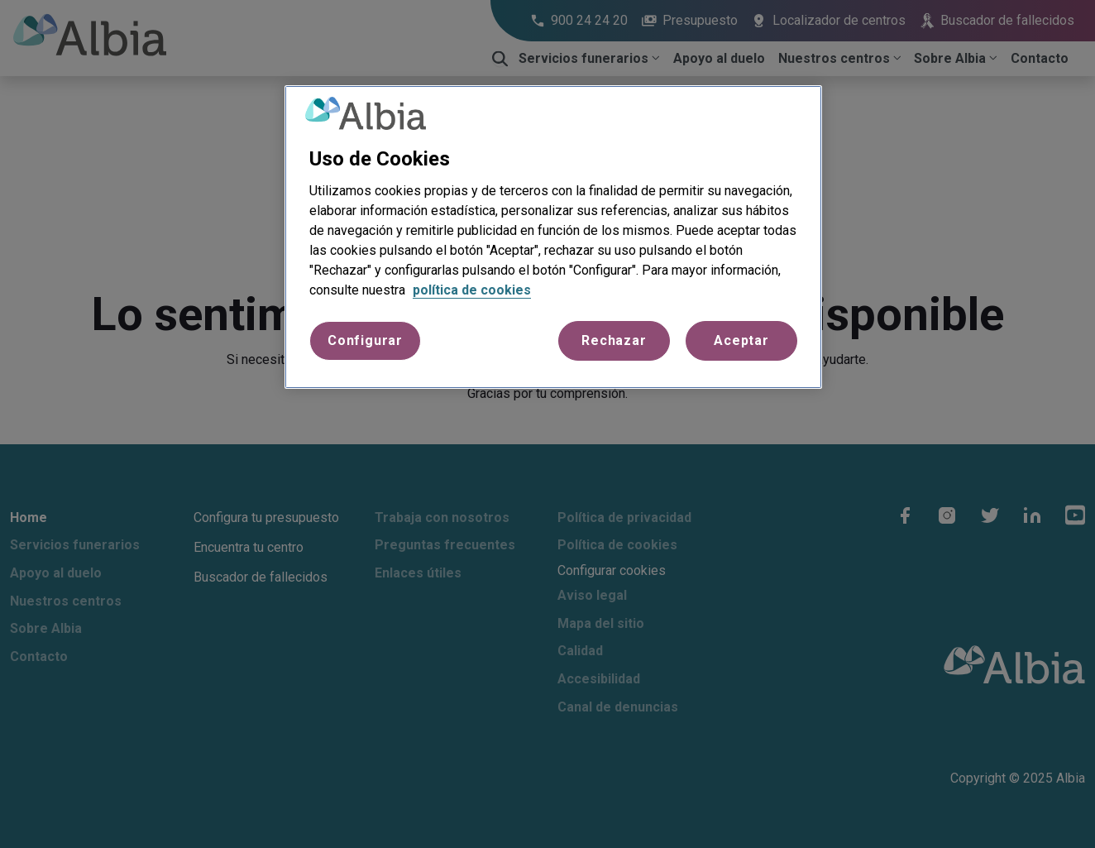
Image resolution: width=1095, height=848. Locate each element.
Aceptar (741, 340)
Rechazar (613, 340)
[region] (553, 237)
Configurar (365, 340)
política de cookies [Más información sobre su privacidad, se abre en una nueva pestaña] (472, 290)
